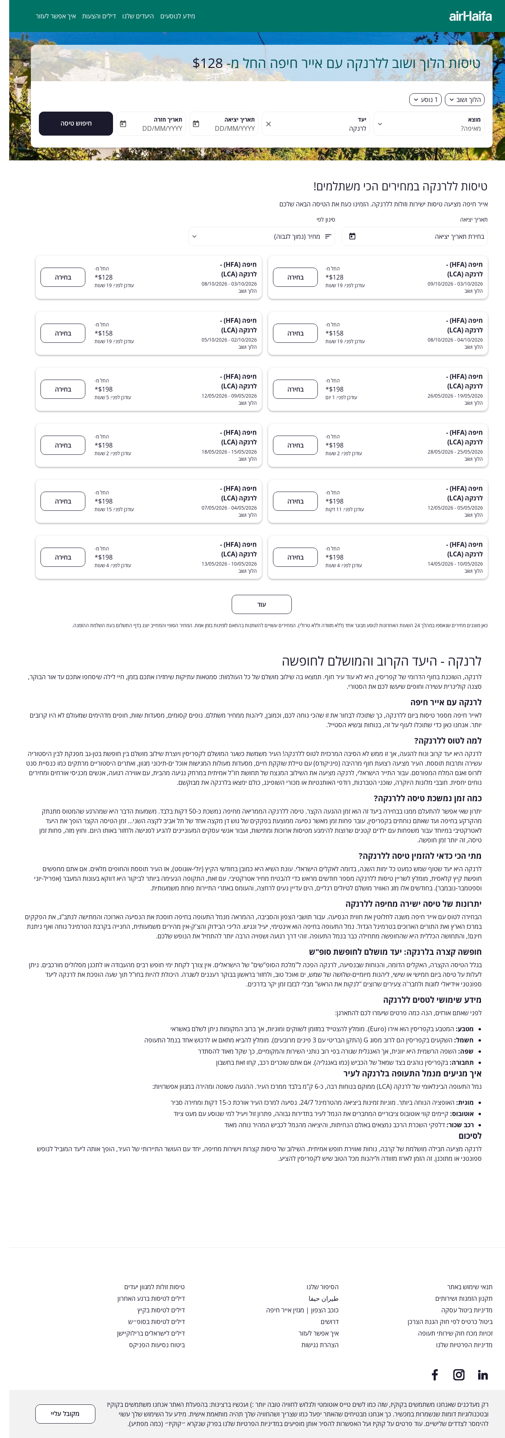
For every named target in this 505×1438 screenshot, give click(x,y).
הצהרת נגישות (310, 1345)
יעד (353, 119)
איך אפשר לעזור (46, 16)
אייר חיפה (414, 916)
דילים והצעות (90, 16)
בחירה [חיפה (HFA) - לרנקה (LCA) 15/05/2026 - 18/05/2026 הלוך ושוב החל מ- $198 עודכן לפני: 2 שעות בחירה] (54, 445)
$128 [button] (198, 63)
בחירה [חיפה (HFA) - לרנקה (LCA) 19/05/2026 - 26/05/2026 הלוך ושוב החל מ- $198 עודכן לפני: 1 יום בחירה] (286, 389)
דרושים (320, 1322)
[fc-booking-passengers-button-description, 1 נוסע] (420, 99)
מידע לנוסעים (168, 16)
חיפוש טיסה (67, 123)
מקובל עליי (56, 1413)
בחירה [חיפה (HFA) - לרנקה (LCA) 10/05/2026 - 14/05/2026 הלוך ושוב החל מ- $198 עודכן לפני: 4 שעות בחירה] (286, 557)
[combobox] (424, 128)
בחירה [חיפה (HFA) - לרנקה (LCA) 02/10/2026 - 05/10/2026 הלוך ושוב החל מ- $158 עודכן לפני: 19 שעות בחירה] (54, 333)
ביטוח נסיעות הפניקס (148, 1345)
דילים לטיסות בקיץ (152, 1310)
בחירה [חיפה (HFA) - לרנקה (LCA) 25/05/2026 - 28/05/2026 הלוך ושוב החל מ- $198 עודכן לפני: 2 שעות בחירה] (286, 445)
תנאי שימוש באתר (460, 1287)
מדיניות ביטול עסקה (457, 1310)
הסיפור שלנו (313, 1287)
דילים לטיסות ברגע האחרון (142, 1298)
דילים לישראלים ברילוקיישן (142, 1333)
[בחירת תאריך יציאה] (405, 236)
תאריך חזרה (159, 119)
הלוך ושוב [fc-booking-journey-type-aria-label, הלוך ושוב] (459, 99)
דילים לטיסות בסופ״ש (147, 1322)
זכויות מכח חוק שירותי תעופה (446, 1333)
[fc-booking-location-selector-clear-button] (258, 124)
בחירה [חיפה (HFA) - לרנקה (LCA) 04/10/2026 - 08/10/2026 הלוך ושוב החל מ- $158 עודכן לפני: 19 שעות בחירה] (286, 333)
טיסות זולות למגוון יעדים (145, 1287)
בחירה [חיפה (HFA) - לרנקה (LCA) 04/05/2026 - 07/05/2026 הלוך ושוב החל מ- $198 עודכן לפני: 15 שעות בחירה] (54, 501)
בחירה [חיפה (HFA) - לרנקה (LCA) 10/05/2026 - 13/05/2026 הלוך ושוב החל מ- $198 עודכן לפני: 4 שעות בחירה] (54, 557)
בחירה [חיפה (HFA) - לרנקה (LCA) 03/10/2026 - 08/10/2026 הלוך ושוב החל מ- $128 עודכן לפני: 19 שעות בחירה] (54, 277)
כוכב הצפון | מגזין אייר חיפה (293, 1310)
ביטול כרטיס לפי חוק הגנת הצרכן (440, 1322)
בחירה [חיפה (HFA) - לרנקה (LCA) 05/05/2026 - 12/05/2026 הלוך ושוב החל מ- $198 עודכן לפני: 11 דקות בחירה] (286, 501)
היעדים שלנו (129, 16)
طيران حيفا (314, 1298)
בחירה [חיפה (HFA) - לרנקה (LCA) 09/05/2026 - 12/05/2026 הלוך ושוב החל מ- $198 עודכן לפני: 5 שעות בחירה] (54, 389)
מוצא (465, 119)
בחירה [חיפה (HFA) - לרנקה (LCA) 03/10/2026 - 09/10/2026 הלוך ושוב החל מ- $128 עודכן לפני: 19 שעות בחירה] (286, 277)
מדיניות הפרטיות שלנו (455, 1345)
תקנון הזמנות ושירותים (454, 1298)
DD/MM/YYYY (226, 128)
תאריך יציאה (230, 119)
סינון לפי (316, 219)
